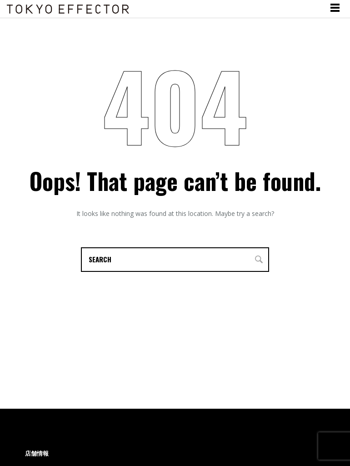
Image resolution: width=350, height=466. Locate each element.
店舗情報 (37, 453)
